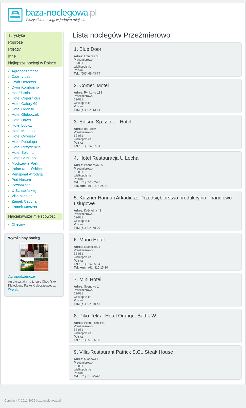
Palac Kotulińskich (27, 169)
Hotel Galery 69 (24, 103)
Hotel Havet (21, 120)
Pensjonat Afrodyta (27, 174)
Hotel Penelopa (24, 141)
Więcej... (14, 289)
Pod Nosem (21, 179)
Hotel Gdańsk (23, 109)
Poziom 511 (21, 185)
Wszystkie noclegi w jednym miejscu (55, 20)
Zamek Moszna (24, 207)
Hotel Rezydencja (26, 147)
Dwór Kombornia (25, 87)
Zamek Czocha (24, 201)
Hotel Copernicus (26, 98)
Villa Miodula (22, 196)
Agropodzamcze (25, 71)
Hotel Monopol (24, 131)
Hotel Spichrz (23, 152)
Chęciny (18, 224)
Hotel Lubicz (22, 125)
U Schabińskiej (24, 190)
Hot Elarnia (21, 93)
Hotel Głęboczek (25, 114)
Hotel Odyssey (24, 136)
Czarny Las (21, 76)
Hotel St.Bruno (24, 158)
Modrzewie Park (25, 163)
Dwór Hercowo (24, 82)
